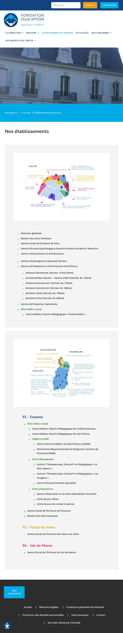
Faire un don (109, 5)
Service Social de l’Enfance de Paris (40, 243)
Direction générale (31, 233)
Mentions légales (48, 607)
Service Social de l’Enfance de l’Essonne (49, 510)
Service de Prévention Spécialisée (39, 304)
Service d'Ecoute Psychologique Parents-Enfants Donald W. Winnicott (59, 248)
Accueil (28, 607)
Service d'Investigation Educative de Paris (44, 261)
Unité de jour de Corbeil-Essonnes (55, 504)
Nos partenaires (14, 592)
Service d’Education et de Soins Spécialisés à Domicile (66, 493)
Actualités (82, 32)
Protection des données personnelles (43, 614)
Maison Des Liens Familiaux (36, 238)
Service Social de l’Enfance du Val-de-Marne (51, 552)
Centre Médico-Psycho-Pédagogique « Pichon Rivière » (56, 314)
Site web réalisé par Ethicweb (64, 622)
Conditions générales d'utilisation (85, 607)
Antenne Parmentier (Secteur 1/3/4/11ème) (49, 272)
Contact (101, 614)
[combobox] (66, 5)
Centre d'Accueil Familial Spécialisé (56, 482)
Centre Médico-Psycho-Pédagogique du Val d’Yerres (61, 433)
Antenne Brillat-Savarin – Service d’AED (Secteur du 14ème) (58, 277)
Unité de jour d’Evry (48, 499)
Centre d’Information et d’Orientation (42, 253)
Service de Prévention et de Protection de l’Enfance (49, 266)
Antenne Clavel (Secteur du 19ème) (45, 293)
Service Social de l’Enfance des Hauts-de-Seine (53, 534)
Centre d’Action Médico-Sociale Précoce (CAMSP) (63, 443)
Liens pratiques (80, 614)
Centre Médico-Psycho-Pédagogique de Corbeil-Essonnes (63, 428)
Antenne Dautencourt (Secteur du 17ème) (49, 283)
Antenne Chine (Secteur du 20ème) (45, 298)
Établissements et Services (57, 32)
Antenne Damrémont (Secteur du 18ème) (49, 288)
